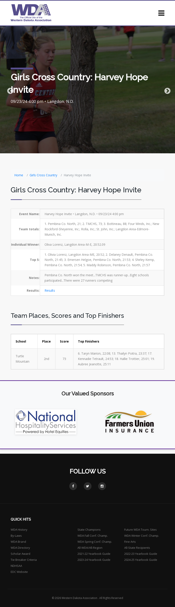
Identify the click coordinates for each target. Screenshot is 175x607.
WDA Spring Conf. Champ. (94, 542)
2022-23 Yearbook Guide (140, 554)
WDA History (19, 530)
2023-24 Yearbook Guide (93, 560)
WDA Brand (18, 542)
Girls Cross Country (43, 175)
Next (166, 89)
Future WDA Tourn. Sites (140, 530)
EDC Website (19, 572)
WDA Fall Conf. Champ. (92, 536)
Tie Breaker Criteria (24, 560)
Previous (9, 89)
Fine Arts (130, 542)
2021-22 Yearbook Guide (93, 554)
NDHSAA (16, 566)
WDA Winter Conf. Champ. (141, 536)
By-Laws (16, 536)
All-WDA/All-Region (89, 548)
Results (50, 290)
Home (18, 175)
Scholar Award (20, 554)
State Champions (89, 530)
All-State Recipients (137, 548)
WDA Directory (20, 548)
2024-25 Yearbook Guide (140, 560)
